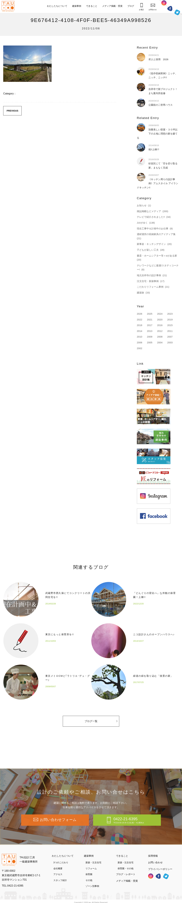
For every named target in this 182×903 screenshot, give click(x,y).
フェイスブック (169, 8)
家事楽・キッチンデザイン (151, 244)
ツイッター (177, 12)
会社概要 (57, 865)
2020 (159, 319)
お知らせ (142, 205)
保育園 (89, 871)
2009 (149, 336)
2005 (149, 342)
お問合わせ (153, 7)
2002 (139, 348)
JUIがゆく (142, 222)
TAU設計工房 (9, 6)
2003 (169, 342)
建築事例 (76, 6)
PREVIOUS (12, 110)
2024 (159, 313)
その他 (89, 877)
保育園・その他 (125, 865)
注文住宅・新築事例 (148, 281)
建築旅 (140, 292)
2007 (169, 336)
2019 (169, 319)
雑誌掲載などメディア (149, 211)
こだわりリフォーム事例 (150, 286)
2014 (139, 331)
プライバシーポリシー (160, 865)
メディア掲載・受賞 (112, 6)
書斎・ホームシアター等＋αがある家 (157, 255)
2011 (169, 331)
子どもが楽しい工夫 (148, 249)
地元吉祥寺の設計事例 (149, 275)
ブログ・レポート (125, 871)
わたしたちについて (57, 6)
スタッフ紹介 (60, 877)
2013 (149, 331)
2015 (169, 325)
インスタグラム (164, 3)
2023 (169, 313)
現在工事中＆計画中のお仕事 (152, 228)
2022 (139, 319)
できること (91, 6)
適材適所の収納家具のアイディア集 (156, 234)
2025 (149, 313)
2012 (159, 331)
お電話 (141, 6)
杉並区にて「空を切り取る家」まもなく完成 (162, 163)
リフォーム (91, 865)
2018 (139, 325)
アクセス (57, 871)
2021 (149, 319)
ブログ (130, 6)
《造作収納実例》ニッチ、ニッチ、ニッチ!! (162, 73)
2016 (159, 325)
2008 (159, 336)
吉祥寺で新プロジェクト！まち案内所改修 (162, 89)
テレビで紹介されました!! (151, 216)
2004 (159, 342)
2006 (139, 342)
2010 (139, 336)
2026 (139, 313)
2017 (149, 325)
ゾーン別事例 (92, 883)
